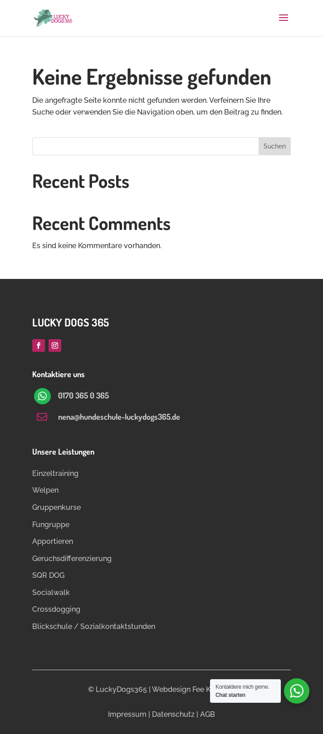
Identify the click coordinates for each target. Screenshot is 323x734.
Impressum (127, 714)
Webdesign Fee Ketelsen (193, 689)
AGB (207, 714)
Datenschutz (173, 714)
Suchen (275, 146)
